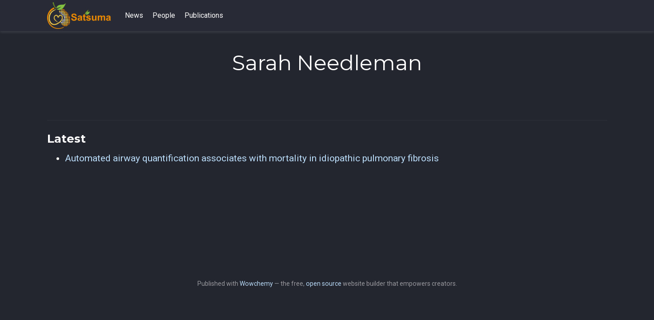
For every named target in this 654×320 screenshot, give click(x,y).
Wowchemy (256, 283)
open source (323, 283)
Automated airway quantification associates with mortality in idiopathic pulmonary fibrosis (252, 158)
